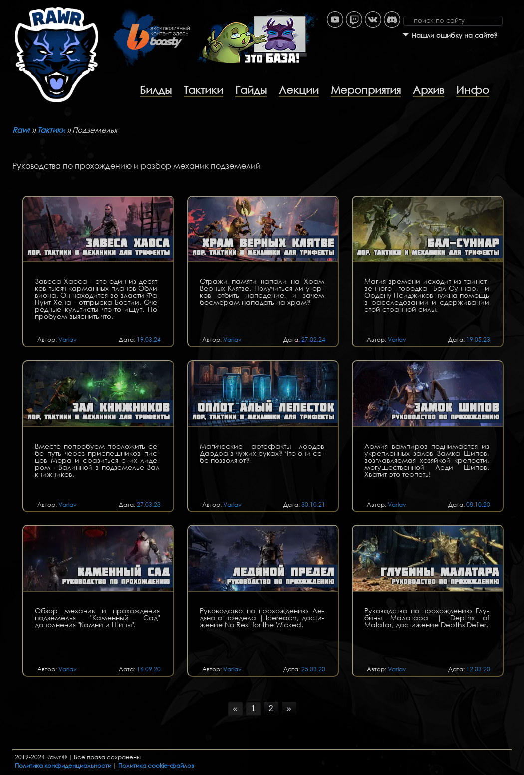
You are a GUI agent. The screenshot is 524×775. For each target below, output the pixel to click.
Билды (156, 90)
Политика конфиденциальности (63, 765)
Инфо (472, 90)
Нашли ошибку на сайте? (455, 35)
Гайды (251, 90)
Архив (428, 90)
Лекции (299, 90)
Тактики (203, 90)
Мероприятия (366, 90)
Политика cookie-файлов (156, 765)
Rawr (21, 130)
